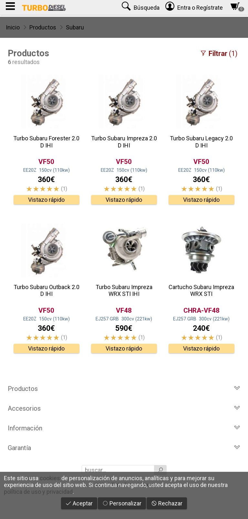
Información (124, 428)
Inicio (13, 27)
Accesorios (124, 408)
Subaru (75, 27)
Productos (42, 27)
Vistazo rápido (46, 199)
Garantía (124, 448)
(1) (218, 53)
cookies (50, 478)
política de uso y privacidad (38, 491)
